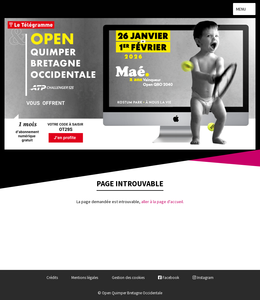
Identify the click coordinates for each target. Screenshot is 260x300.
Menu (244, 9)
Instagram (203, 277)
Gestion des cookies (128, 277)
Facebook (168, 277)
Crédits (52, 277)
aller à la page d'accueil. (162, 201)
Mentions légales (84, 277)
